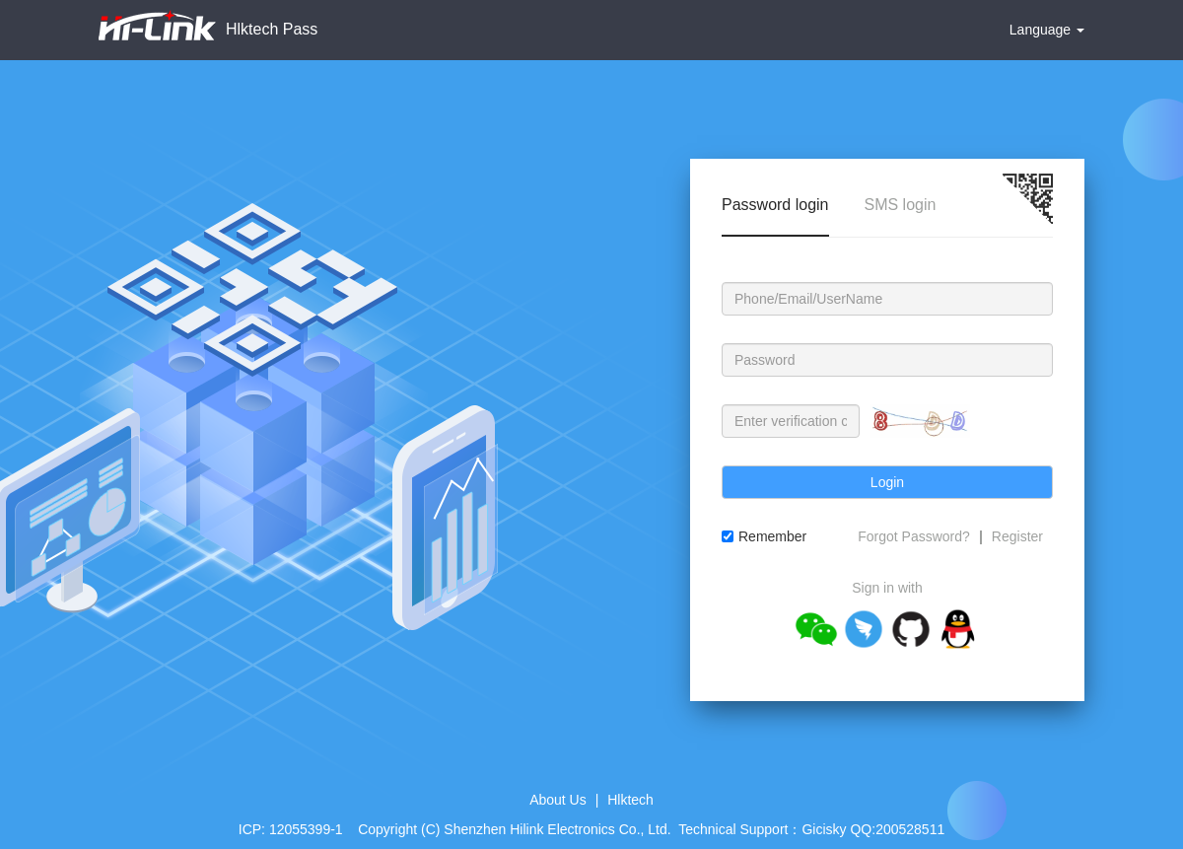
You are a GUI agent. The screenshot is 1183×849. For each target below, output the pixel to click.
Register (1017, 536)
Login (887, 482)
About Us (558, 800)
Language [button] (1046, 29)
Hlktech (630, 800)
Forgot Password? (914, 536)
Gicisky (823, 829)
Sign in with (887, 588)
